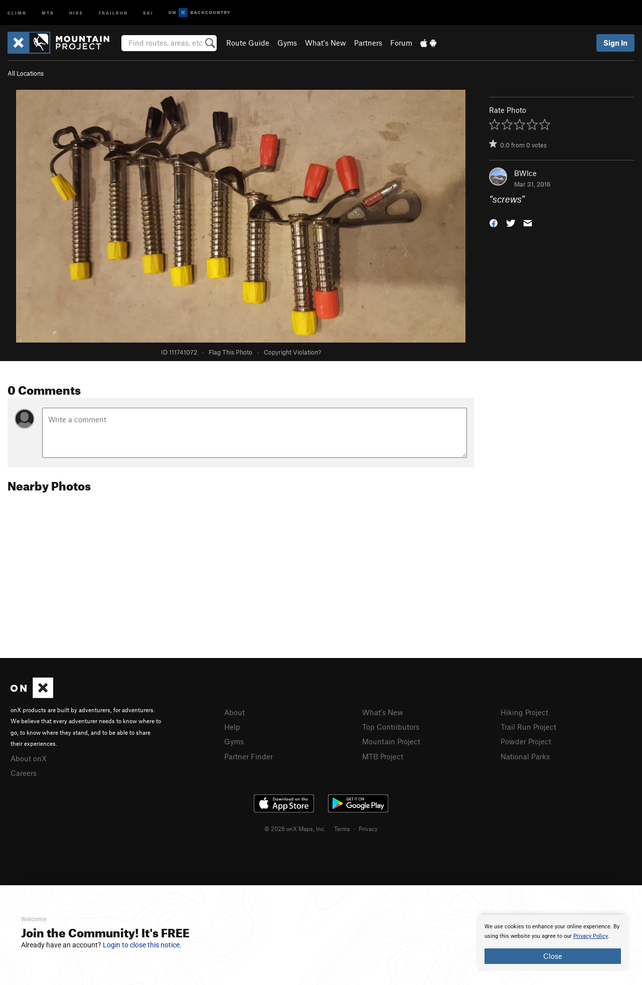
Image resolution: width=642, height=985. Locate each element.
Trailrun (113, 12)
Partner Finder (248, 756)
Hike (76, 12)
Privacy (368, 828)
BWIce (525, 173)
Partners (368, 42)
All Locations (26, 73)
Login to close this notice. (142, 945)
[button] (493, 222)
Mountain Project (391, 741)
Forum (401, 42)
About (234, 712)
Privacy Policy (590, 936)
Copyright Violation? (292, 352)
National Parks (525, 756)
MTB (48, 12)
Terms (342, 828)
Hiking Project (524, 712)
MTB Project (382, 756)
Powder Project (526, 741)
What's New (325, 42)
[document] (553, 943)
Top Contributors (390, 726)
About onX (29, 758)
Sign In (615, 42)
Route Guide (247, 42)
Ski (148, 12)
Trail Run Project (528, 726)
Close (552, 955)
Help (232, 726)
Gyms (287, 42)
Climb (17, 12)
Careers (24, 772)
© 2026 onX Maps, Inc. (295, 828)
